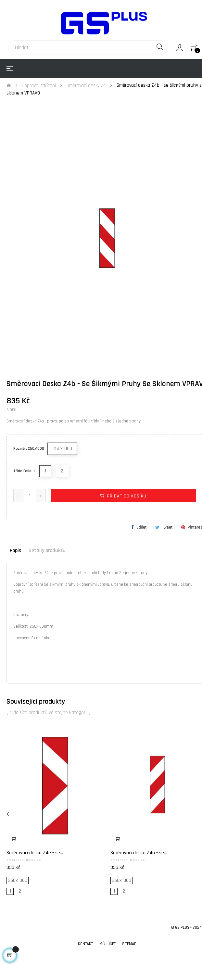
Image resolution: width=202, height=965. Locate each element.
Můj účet (107, 943)
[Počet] (29, 495)
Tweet (167, 527)
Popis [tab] (15, 550)
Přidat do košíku (123, 496)
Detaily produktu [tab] (47, 550)
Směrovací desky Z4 (23, 860)
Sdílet (141, 527)
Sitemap (129, 943)
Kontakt (85, 943)
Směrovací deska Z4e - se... (34, 852)
